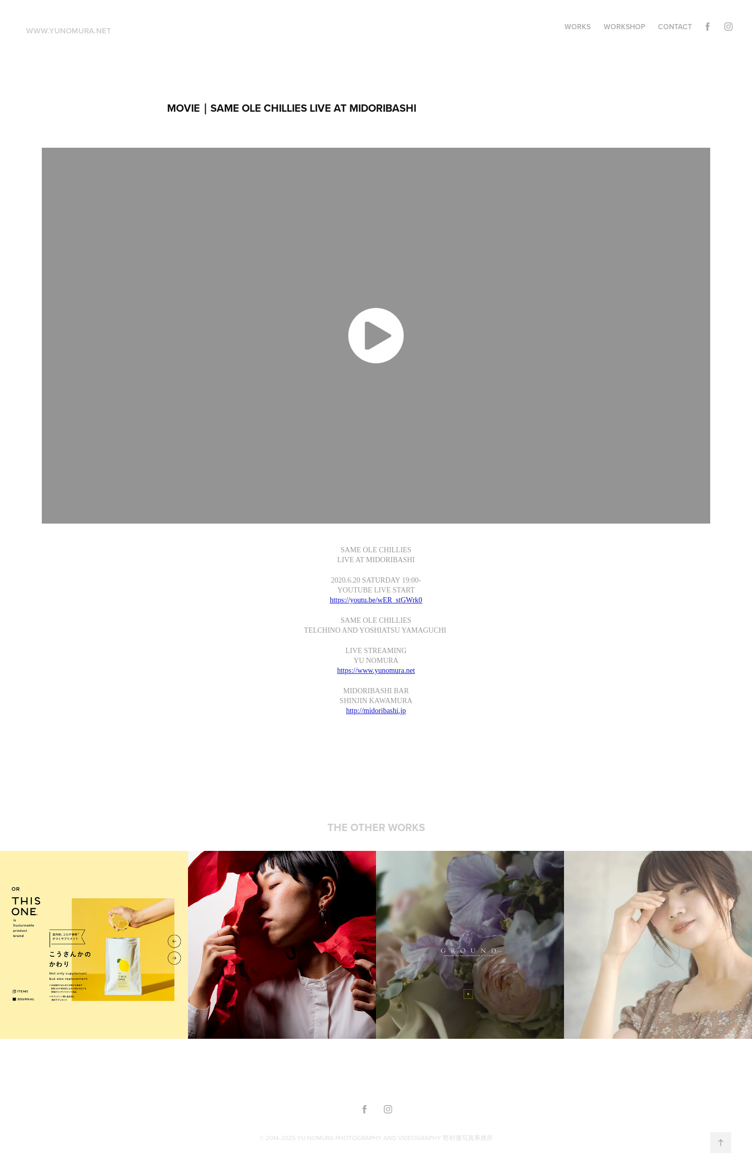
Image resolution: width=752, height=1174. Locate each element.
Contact (675, 26)
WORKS (578, 26)
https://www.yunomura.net (376, 670)
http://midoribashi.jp (376, 711)
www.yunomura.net (68, 30)
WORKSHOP (624, 26)
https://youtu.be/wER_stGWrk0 (376, 600)
